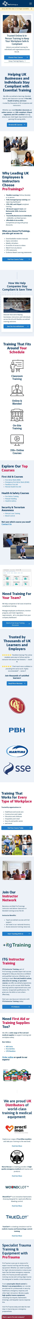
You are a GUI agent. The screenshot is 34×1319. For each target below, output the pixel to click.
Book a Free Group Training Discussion (15, 624)
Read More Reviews (15, 683)
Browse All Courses (15, 125)
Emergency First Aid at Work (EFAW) (17, 482)
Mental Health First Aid (13, 487)
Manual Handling (11, 499)
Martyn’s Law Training (12, 513)
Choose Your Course (15, 57)
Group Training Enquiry (16, 61)
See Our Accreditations (15, 326)
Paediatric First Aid (11, 484)
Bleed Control (10, 516)
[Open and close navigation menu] (30, 3)
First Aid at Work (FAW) (13, 480)
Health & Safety (10, 501)
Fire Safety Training (12, 496)
